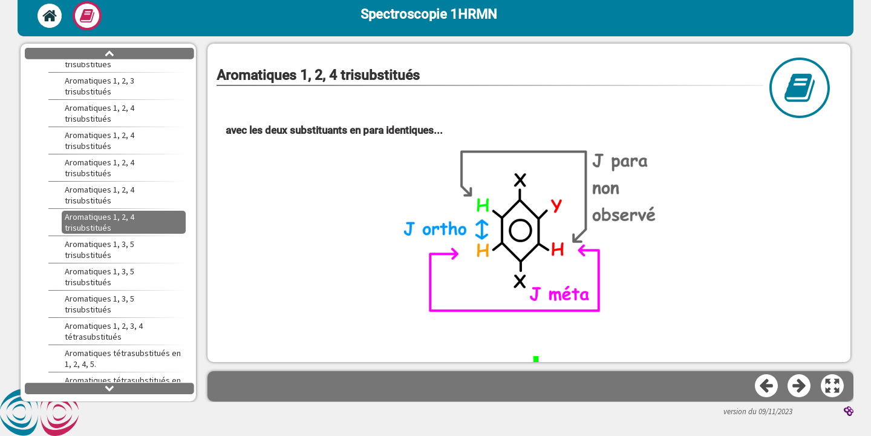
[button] (833, 386)
